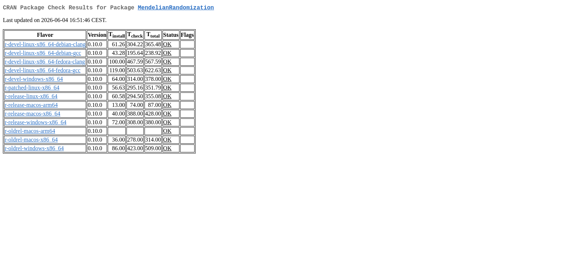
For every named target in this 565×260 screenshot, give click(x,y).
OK (167, 46)
